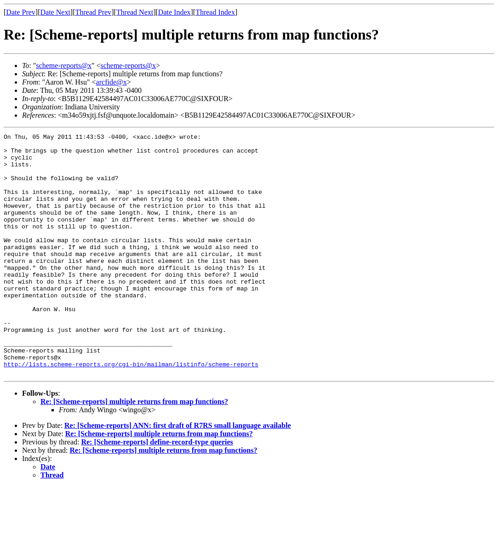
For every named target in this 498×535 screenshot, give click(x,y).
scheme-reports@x (63, 65)
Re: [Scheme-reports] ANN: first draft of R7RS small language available (177, 474)
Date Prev (20, 12)
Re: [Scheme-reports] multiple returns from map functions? (134, 450)
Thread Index (215, 12)
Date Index (174, 12)
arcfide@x (111, 82)
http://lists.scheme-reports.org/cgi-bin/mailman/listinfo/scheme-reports (131, 411)
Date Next (55, 12)
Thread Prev (93, 12)
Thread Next (134, 12)
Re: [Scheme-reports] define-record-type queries (157, 490)
